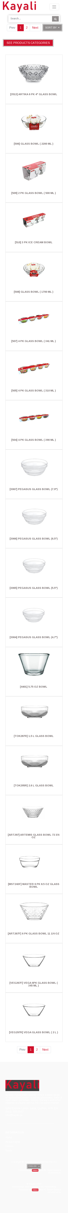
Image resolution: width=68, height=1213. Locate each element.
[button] (52, 28)
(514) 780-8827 (14, 1111)
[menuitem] (9, 1137)
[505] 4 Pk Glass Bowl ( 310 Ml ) (33, 390)
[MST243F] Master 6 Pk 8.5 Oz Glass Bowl (33, 885)
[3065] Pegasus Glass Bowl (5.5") (34, 587)
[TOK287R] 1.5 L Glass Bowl (33, 736)
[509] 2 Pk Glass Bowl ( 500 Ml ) (33, 193)
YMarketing (50, 1186)
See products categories (28, 42)
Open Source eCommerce (54, 1171)
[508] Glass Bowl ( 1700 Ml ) (33, 291)
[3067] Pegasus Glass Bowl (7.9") (34, 489)
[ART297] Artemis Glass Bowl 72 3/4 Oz (33, 836)
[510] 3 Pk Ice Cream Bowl (33, 242)
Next (35, 27)
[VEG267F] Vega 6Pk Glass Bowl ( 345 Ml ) (33, 984)
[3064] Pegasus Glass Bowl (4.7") (34, 637)
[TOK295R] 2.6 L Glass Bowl (33, 785)
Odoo (35, 1170)
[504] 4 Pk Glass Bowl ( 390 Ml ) (33, 439)
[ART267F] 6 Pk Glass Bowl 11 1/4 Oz (33, 933)
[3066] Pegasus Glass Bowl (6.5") (34, 538)
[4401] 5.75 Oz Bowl (33, 686)
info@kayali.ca (13, 1115)
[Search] (55, 18)
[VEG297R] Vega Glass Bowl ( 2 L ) (33, 1032)
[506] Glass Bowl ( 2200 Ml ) (33, 143)
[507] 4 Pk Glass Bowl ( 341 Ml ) (33, 341)
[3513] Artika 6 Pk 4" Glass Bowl (33, 94)
